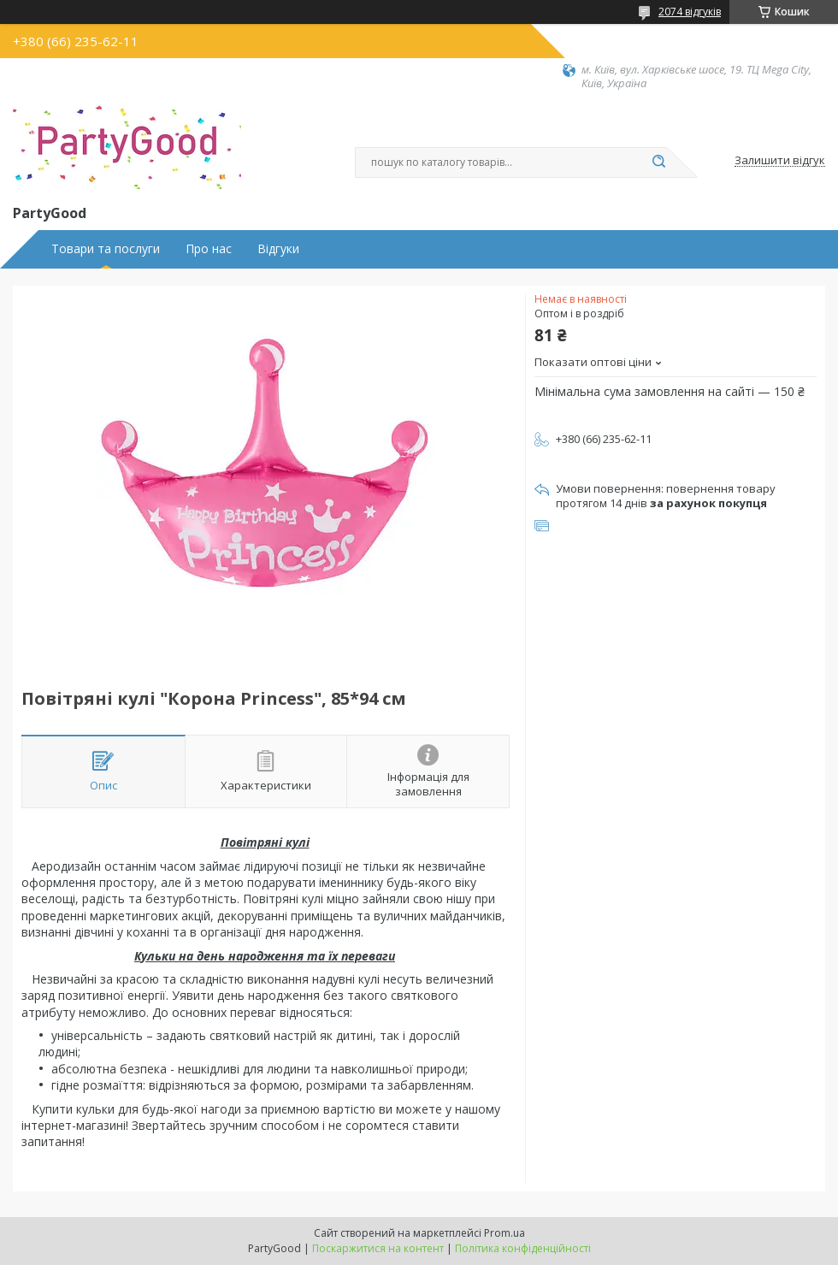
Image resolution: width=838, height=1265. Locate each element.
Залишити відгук (780, 161)
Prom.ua (504, 1233)
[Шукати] (658, 162)
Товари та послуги (105, 249)
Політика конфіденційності (523, 1248)
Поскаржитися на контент (378, 1248)
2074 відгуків (689, 11)
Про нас (209, 249)
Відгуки (278, 249)
